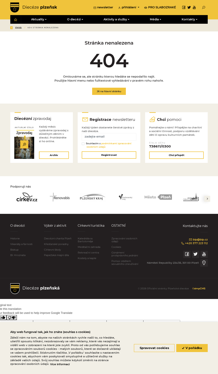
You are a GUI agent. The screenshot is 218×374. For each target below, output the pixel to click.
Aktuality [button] (37, 19)
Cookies (116, 247)
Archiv (54, 155)
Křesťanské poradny (56, 244)
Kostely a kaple (87, 258)
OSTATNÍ (118, 226)
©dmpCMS (198, 289)
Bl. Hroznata (18, 255)
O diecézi (17, 226)
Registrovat (109, 155)
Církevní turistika (91, 226)
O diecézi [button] (74, 19)
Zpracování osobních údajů (124, 240)
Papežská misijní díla (56, 255)
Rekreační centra (88, 252)
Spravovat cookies (154, 348)
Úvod (29, 28)
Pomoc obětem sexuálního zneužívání (124, 263)
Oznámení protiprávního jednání (124, 254)
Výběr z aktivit (55, 226)
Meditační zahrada (89, 247)
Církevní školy (52, 250)
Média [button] (154, 19)
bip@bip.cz (198, 240)
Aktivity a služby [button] (115, 19)
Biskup (14, 250)
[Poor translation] (12, 317)
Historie (15, 238)
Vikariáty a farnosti (21, 244)
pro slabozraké (160, 7)
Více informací (60, 364)
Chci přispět (176, 155)
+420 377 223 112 (194, 244)
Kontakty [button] (188, 19)
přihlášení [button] (127, 7)
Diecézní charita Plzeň (57, 238)
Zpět (15, 28)
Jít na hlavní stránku (109, 91)
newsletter (103, 7)
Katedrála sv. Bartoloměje (85, 240)
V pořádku (192, 348)
